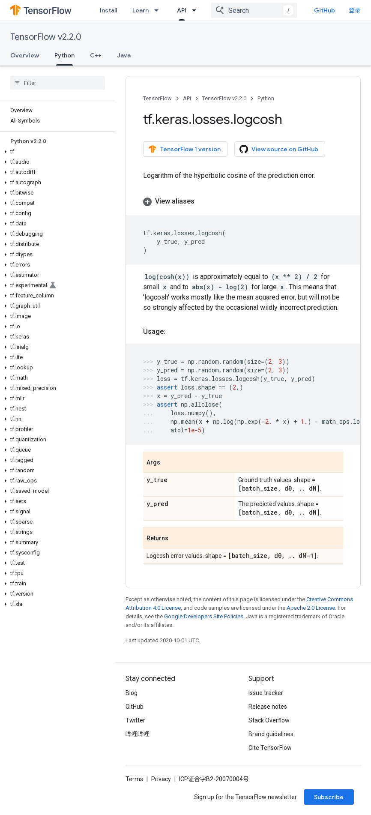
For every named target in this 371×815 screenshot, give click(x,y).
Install (108, 10)
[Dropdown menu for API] (196, 10)
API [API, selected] (181, 10)
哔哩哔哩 (138, 734)
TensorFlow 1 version (184, 149)
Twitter (135, 720)
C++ (96, 55)
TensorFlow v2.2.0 (45, 37)
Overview (24, 55)
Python (265, 98)
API (187, 98)
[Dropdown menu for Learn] (159, 10)
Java (124, 55)
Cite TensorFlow (270, 747)
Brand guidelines (270, 734)
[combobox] (254, 10)
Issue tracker (265, 692)
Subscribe (329, 797)
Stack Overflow (269, 720)
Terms (134, 779)
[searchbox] (57, 83)
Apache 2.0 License (311, 608)
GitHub (324, 10)
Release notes (267, 706)
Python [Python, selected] (64, 55)
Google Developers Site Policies (203, 616)
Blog (132, 692)
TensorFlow (157, 98)
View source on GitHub (278, 149)
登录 (355, 10)
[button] (56, 152)
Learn (140, 10)
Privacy (161, 779)
